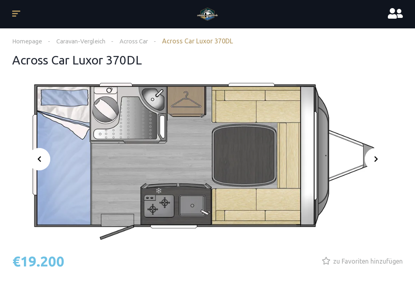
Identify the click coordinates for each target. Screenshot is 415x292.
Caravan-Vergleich (84, 41)
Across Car (142, 41)
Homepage (28, 41)
